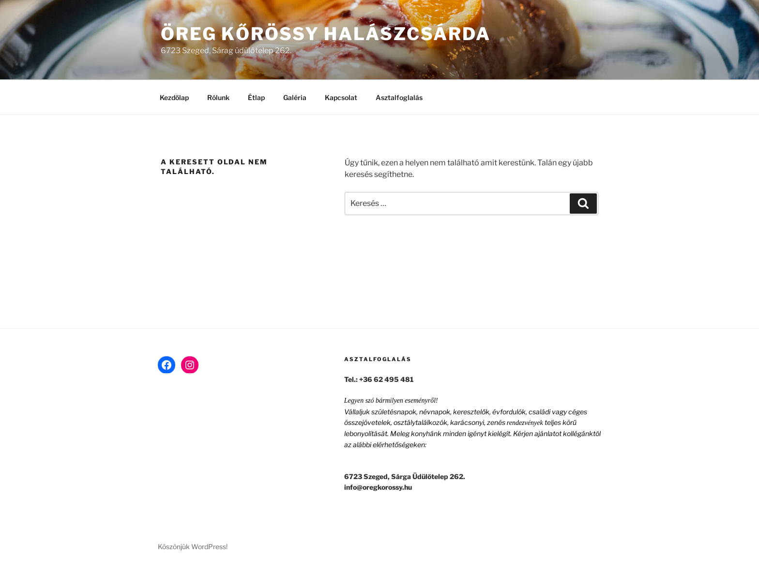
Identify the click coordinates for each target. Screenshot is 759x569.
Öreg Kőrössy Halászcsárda (326, 33)
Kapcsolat (341, 97)
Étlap (256, 97)
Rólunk (218, 97)
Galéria (294, 97)
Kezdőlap (174, 97)
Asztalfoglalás (399, 97)
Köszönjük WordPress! (193, 546)
